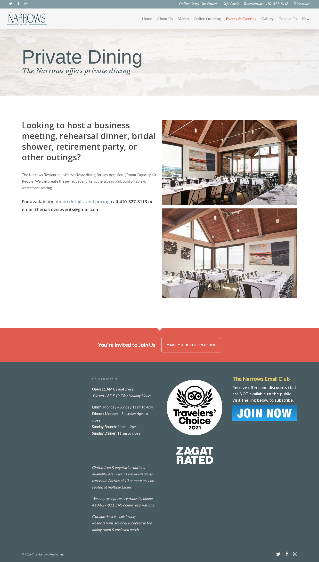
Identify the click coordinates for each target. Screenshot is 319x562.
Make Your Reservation (191, 345)
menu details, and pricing (83, 201)
